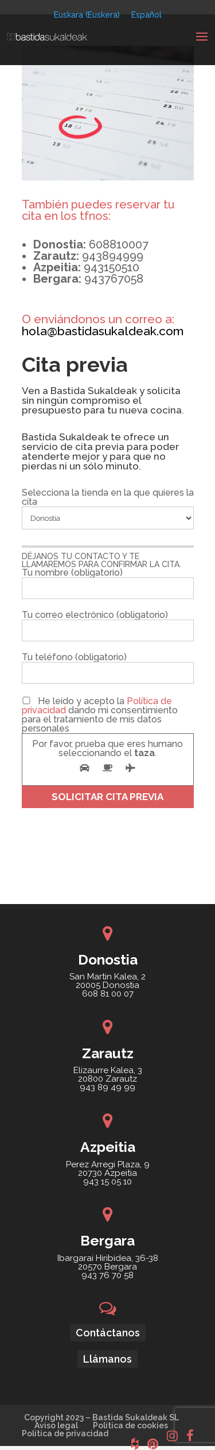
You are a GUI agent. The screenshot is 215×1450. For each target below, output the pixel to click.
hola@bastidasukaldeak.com (103, 331)
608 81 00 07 (108, 994)
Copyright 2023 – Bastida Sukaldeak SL (101, 1417)
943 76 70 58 (107, 1275)
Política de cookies (130, 1425)
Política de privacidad (65, 1433)
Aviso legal (56, 1425)
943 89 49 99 (107, 1087)
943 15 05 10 (107, 1181)
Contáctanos (108, 1333)
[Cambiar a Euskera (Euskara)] (87, 14)
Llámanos (107, 1359)
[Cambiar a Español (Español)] (146, 14)
